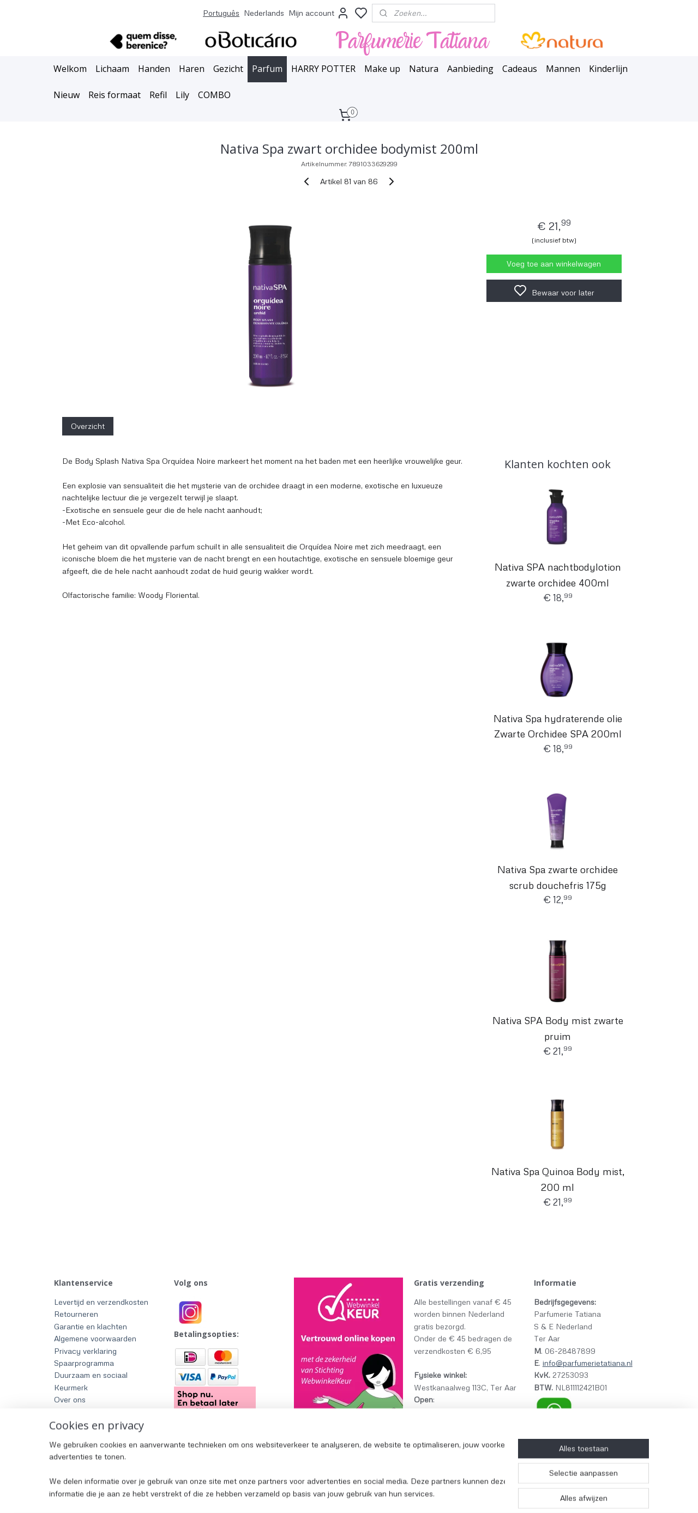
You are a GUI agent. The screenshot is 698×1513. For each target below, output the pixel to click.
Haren (191, 69)
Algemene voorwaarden (95, 1338)
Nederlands (264, 12)
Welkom (70, 69)
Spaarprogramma (84, 1362)
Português (221, 12)
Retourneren (76, 1313)
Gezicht (228, 69)
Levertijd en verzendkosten (101, 1301)
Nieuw (66, 95)
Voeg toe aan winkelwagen (554, 263)
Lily (182, 95)
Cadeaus (519, 69)
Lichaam (112, 69)
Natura (423, 69)
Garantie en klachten (90, 1326)
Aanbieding (470, 69)
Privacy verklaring (85, 1350)
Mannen (563, 69)
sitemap (395, 1493)
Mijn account (319, 13)
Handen (154, 69)
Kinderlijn (608, 69)
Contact (68, 1424)
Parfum (267, 69)
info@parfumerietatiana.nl (588, 1362)
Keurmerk (71, 1387)
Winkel (65, 1411)
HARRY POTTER (323, 69)
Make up (382, 69)
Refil (158, 95)
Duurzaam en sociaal (91, 1374)
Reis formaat (114, 95)
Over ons (70, 1399)
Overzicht (88, 426)
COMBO (214, 95)
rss (416, 1493)
